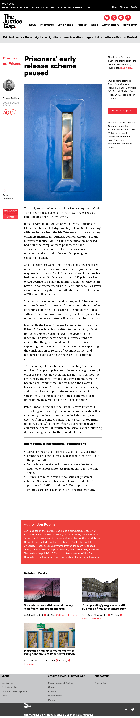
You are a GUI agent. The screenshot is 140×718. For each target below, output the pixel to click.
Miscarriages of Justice (91, 37)
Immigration (51, 37)
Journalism (67, 37)
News (32, 25)
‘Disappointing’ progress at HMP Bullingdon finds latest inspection (104, 607)
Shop (94, 25)
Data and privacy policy (14, 691)
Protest (132, 37)
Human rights (34, 37)
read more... (126, 68)
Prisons (121, 37)
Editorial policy (9, 687)
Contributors (110, 25)
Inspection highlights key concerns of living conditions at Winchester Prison (49, 652)
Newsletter (130, 25)
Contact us (7, 683)
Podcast (82, 25)
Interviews (47, 25)
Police (111, 37)
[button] (128, 17)
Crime (51, 687)
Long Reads (65, 25)
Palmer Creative (84, 715)
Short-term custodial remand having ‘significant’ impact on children (48, 607)
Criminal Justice (13, 37)
